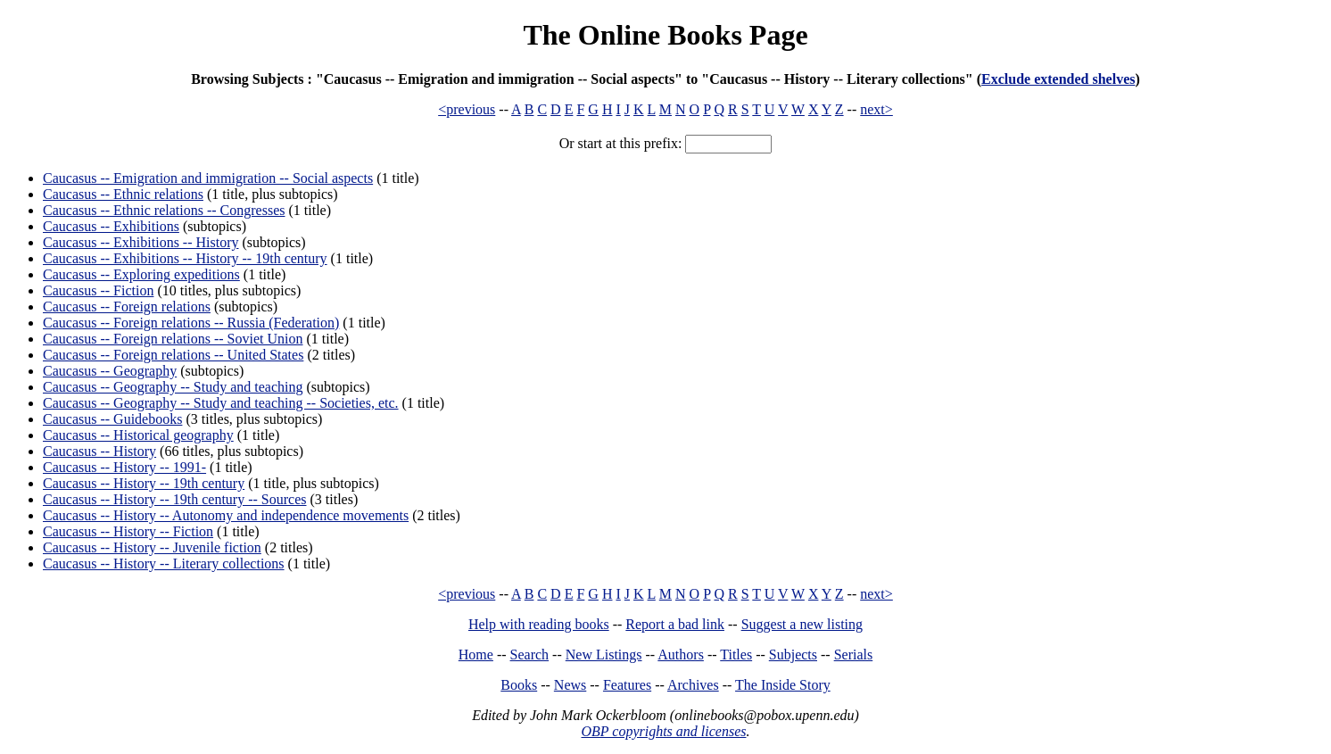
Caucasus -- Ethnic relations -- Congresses (164, 210)
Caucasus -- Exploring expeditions (141, 274)
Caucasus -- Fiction (98, 290)
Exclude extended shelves (1058, 79)
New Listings (604, 654)
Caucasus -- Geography (110, 370)
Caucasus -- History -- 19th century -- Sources (174, 499)
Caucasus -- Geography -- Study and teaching (172, 386)
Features (627, 684)
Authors (680, 654)
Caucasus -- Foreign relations (127, 306)
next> (876, 109)
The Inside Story (783, 684)
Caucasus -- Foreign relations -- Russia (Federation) (191, 322)
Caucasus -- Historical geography (138, 435)
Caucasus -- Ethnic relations (123, 194)
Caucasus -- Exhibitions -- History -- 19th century (185, 258)
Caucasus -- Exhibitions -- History (141, 242)
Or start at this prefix (618, 143)
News (570, 684)
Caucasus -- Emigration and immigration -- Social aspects (208, 178)
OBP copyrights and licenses (663, 731)
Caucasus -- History (99, 451)
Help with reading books (538, 624)
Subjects (793, 654)
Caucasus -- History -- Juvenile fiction (152, 547)
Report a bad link (674, 624)
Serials (853, 654)
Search (530, 654)
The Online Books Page (665, 35)
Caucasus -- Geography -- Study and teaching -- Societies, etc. (221, 402)
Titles (736, 654)
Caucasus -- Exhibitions (111, 226)
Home (476, 654)
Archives (693, 684)
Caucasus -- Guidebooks (112, 419)
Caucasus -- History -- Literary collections (164, 563)
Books (518, 684)
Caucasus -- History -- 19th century (143, 483)
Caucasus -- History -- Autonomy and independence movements (226, 515)
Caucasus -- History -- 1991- (124, 467)
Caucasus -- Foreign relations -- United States (173, 354)
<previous (466, 109)
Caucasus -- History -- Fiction (128, 531)
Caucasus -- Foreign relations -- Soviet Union (173, 338)
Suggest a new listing (802, 624)
